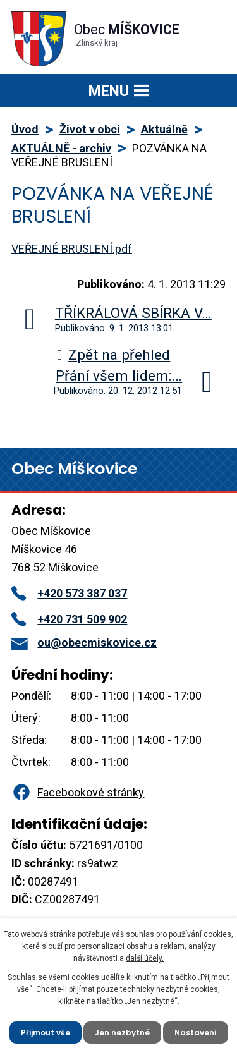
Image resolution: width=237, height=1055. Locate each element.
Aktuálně (164, 129)
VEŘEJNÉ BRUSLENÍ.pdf (71, 248)
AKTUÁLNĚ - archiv (61, 148)
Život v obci (89, 129)
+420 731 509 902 (69, 619)
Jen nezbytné (122, 1032)
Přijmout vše (45, 1032)
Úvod (25, 129)
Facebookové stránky (77, 792)
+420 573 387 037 (69, 593)
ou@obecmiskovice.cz (84, 642)
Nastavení (195, 1032)
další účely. (145, 958)
